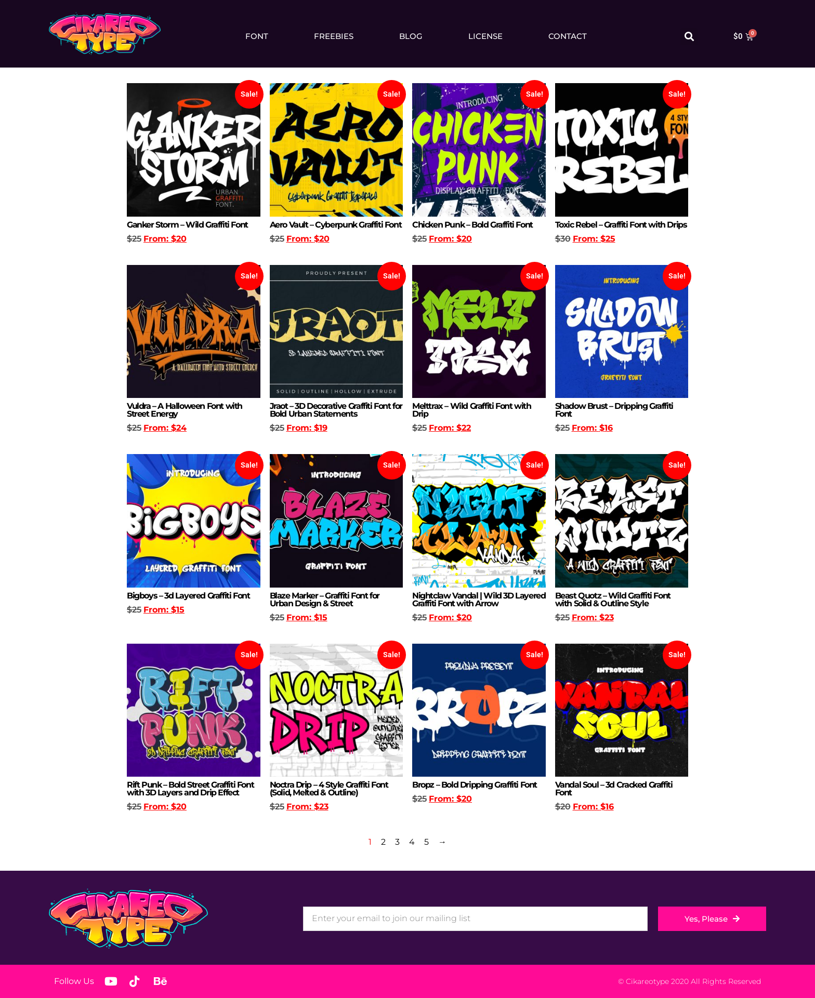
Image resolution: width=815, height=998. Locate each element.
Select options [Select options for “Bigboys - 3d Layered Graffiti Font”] (154, 628)
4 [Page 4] (412, 842)
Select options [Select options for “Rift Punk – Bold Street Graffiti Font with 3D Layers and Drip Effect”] (154, 825)
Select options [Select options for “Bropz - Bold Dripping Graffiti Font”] (439, 817)
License (485, 36)
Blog (411, 36)
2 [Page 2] (383, 842)
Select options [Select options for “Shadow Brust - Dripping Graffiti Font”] (582, 446)
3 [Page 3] (397, 842)
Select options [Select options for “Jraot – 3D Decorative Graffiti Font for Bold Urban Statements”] (296, 446)
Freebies (333, 36)
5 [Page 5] (426, 842)
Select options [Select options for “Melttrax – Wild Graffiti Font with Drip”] (439, 446)
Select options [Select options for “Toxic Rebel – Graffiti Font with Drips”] (582, 257)
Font (256, 36)
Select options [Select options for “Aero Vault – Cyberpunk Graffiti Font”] (296, 257)
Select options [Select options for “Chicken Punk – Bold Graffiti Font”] (439, 257)
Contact (567, 36)
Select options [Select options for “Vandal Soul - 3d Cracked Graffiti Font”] (582, 825)
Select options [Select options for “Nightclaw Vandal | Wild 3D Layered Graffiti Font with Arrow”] (439, 636)
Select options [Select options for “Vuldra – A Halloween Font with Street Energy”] (154, 446)
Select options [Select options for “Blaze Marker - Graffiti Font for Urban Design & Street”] (296, 636)
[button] (689, 36)
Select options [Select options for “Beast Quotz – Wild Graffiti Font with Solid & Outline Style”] (582, 636)
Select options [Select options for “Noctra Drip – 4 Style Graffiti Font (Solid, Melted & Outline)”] (296, 825)
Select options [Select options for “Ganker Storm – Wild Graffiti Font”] (154, 257)
